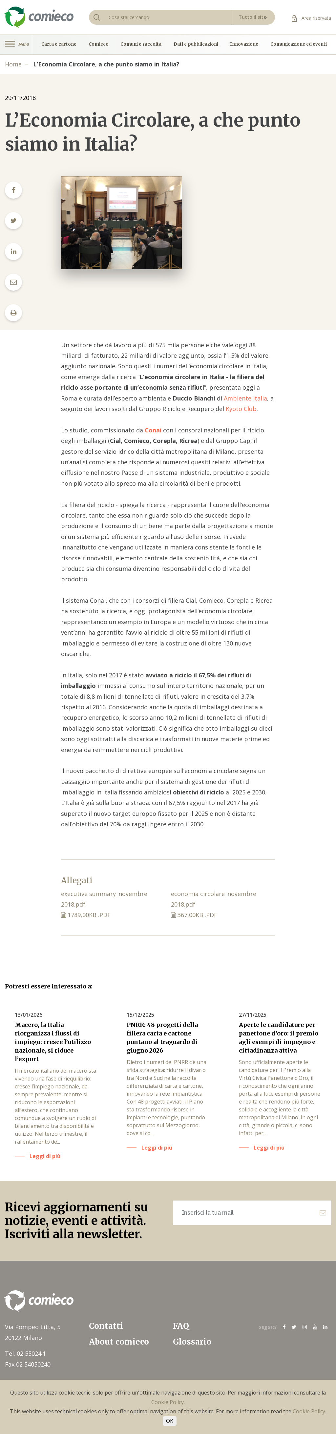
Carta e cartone (58, 44)
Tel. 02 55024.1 (25, 1353)
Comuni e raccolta (140, 44)
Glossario (192, 1342)
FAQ (181, 1326)
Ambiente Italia (245, 398)
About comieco (119, 1342)
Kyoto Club (241, 409)
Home (13, 64)
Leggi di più (45, 1156)
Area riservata (311, 18)
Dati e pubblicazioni (196, 44)
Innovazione (244, 44)
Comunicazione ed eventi (298, 44)
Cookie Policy (167, 1402)
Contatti (106, 1326)
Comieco (99, 44)
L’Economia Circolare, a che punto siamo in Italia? (106, 64)
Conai (153, 430)
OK (169, 1420)
